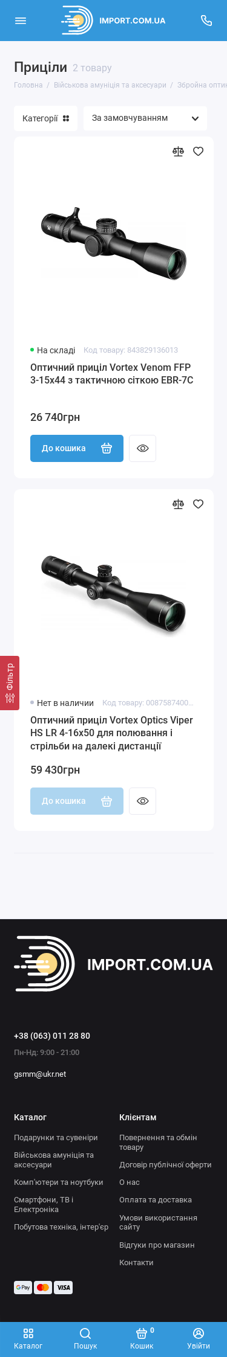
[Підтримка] (207, 20)
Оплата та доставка (155, 1199)
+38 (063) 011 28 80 (52, 1036)
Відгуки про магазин (157, 1245)
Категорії (45, 118)
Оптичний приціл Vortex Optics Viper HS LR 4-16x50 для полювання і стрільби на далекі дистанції (111, 733)
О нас (129, 1182)
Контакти (136, 1262)
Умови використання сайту (158, 1222)
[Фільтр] (9, 683)
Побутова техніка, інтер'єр (61, 1226)
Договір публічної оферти (165, 1164)
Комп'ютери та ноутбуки (59, 1182)
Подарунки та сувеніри (56, 1137)
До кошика (77, 448)
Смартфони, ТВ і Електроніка (43, 1204)
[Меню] (20, 20)
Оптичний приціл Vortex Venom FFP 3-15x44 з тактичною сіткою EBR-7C (111, 374)
